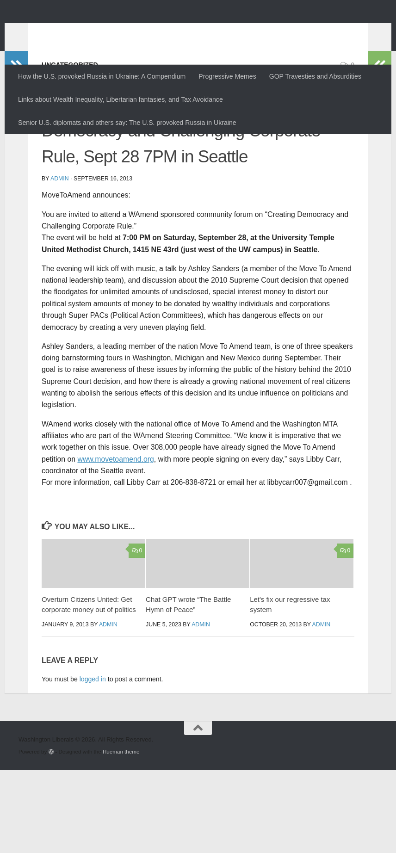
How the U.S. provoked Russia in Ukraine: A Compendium (102, 76)
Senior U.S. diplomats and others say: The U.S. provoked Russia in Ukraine (127, 122)
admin (59, 262)
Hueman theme (121, 835)
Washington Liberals (100, 30)
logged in (93, 762)
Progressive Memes (227, 76)
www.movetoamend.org (115, 542)
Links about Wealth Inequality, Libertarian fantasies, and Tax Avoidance (120, 99)
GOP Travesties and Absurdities (315, 76)
